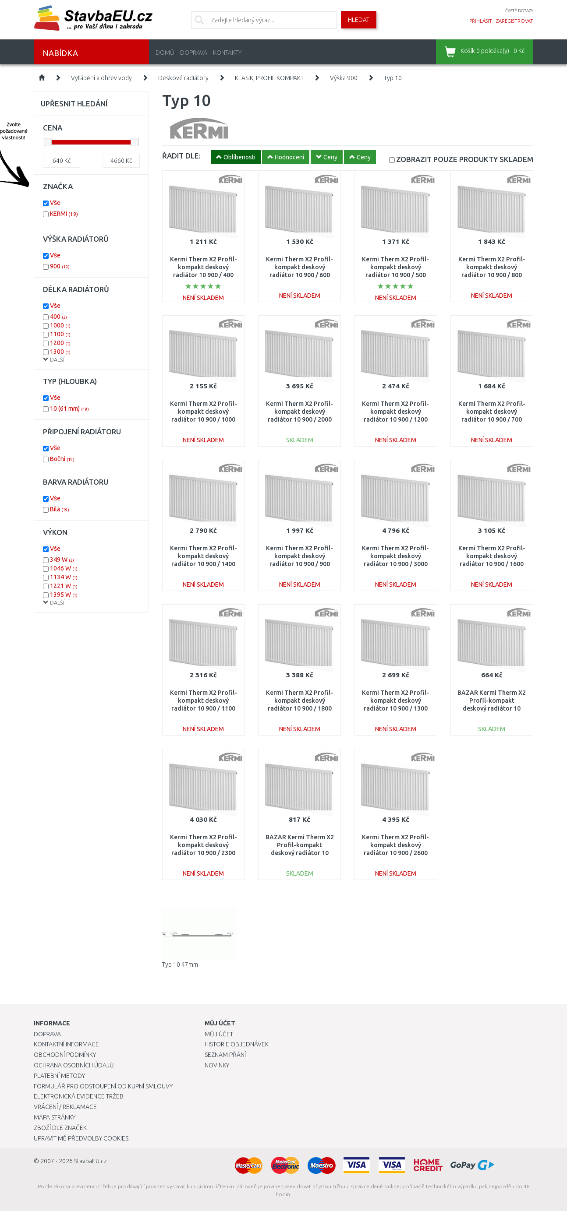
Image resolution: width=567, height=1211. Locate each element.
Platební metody (59, 1075)
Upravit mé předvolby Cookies (81, 1138)
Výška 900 (344, 77)
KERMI (64, 213)
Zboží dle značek (60, 1127)
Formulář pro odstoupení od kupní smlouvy (103, 1086)
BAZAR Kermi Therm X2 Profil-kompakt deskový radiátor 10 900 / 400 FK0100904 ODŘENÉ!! (491, 708)
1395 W (64, 594)
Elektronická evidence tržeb (79, 1096)
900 (60, 266)
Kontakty (227, 52)
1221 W (64, 585)
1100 (60, 334)
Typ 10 (393, 77)
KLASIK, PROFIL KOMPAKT (269, 77)
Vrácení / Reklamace (65, 1106)
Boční (62, 458)
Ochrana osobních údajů (74, 1065)
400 (58, 316)
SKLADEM (464, 159)
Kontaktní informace (66, 1044)
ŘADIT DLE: (181, 155)
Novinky (217, 1065)
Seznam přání (225, 1054)
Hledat (358, 19)
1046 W (64, 568)
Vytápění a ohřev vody (101, 77)
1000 (60, 325)
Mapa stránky (54, 1117)
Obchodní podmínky (65, 1054)
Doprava (193, 52)
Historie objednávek (237, 1044)
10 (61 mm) (69, 408)
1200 (60, 342)
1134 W (64, 577)
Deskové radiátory (183, 77)
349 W (62, 559)
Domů (165, 52)
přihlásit (480, 21)
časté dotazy (519, 10)
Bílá (59, 509)
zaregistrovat (514, 21)
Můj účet (219, 1034)
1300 (60, 351)
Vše (55, 202)
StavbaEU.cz (90, 1161)
